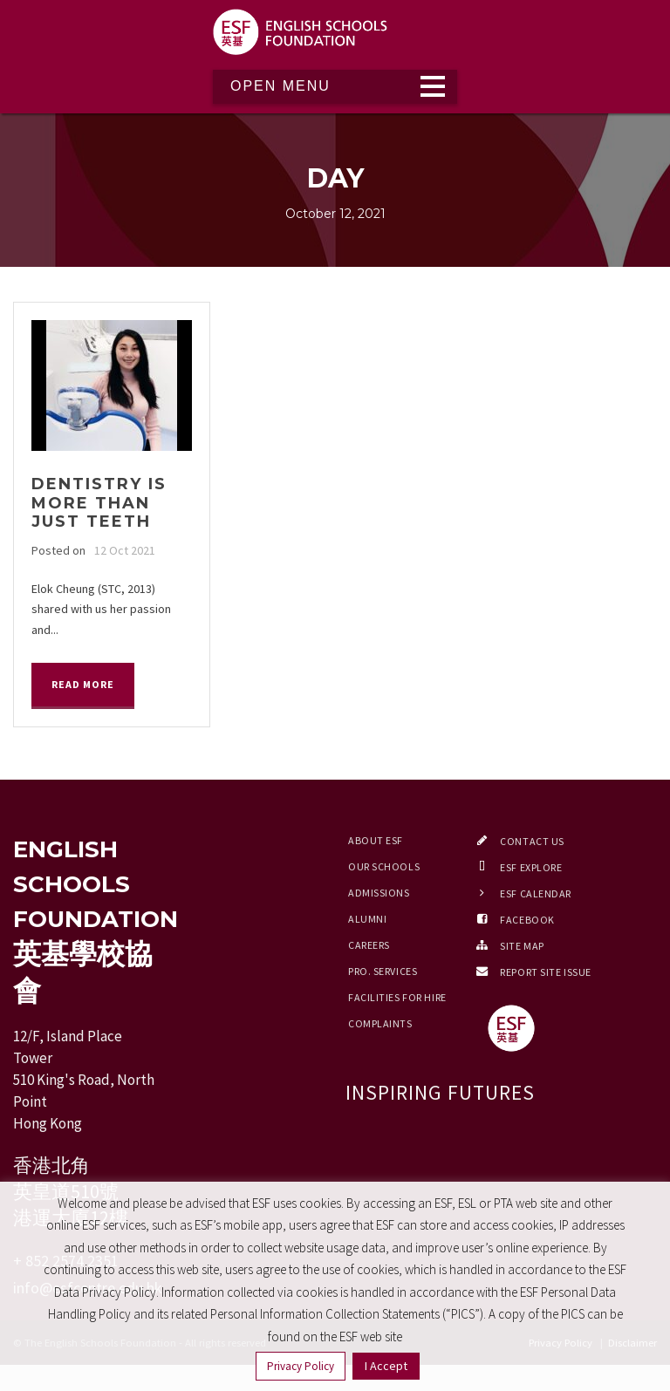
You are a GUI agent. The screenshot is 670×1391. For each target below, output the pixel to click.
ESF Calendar (535, 893)
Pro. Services (382, 971)
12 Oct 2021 (124, 550)
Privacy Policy (300, 1366)
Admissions (379, 892)
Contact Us (532, 841)
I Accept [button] (386, 1366)
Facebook (527, 919)
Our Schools (384, 866)
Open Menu (280, 85)
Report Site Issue (545, 971)
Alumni (367, 918)
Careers (369, 944)
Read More (82, 684)
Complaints (380, 1023)
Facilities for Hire (397, 997)
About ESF (375, 840)
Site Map (522, 945)
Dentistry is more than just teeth (99, 502)
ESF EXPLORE (531, 867)
